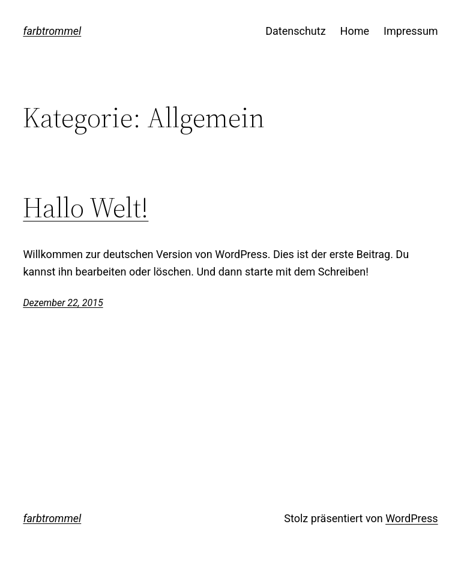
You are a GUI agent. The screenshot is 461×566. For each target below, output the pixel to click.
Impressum (411, 31)
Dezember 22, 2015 (63, 303)
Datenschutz (295, 31)
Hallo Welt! (85, 207)
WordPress (411, 518)
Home (354, 31)
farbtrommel (52, 31)
